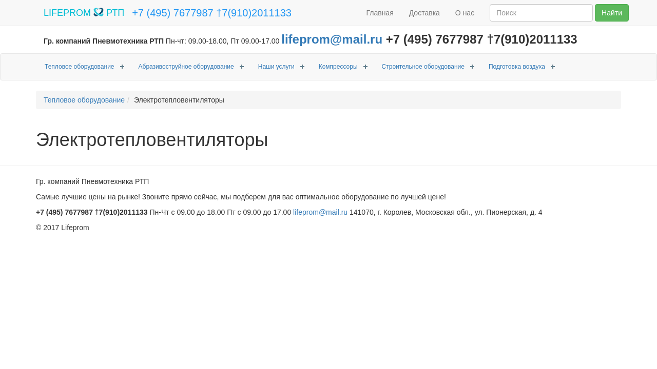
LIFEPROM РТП (84, 13)
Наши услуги (276, 66)
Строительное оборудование (423, 66)
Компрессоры (338, 66)
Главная (379, 13)
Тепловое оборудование (79, 66)
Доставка (424, 13)
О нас (464, 13)
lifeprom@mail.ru (331, 39)
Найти (612, 13)
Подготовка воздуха (517, 66)
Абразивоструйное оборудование (186, 66)
